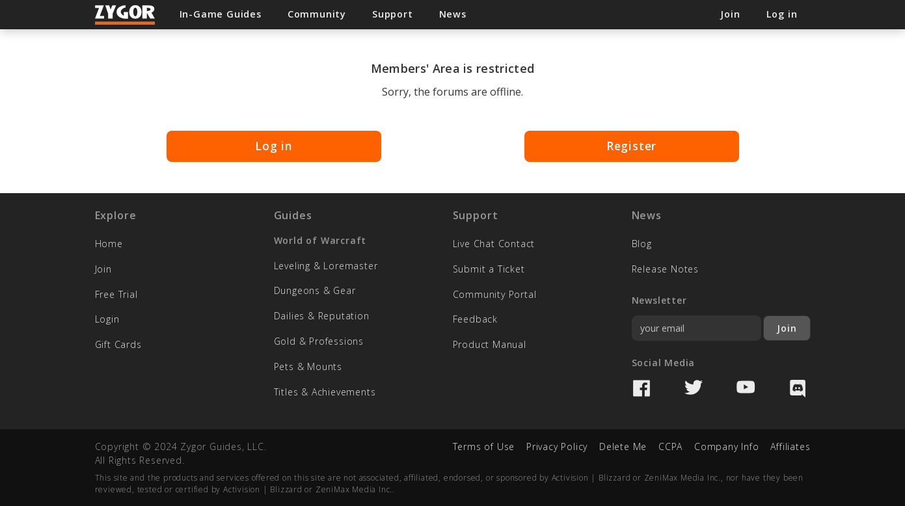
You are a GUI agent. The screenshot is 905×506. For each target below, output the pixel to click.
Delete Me (623, 446)
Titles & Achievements (325, 392)
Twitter (693, 388)
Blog (642, 243)
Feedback (475, 319)
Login (107, 319)
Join (103, 269)
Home (109, 243)
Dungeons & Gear (315, 290)
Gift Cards (121, 344)
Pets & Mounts (308, 366)
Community (317, 14)
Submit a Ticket (489, 269)
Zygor (125, 15)
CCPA (670, 446)
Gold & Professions (319, 341)
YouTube (745, 388)
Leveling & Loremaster (326, 266)
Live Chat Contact (494, 243)
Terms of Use (484, 446)
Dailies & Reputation (322, 316)
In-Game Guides (221, 14)
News (452, 14)
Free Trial (116, 294)
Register (631, 145)
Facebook (641, 388)
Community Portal (495, 294)
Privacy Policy (557, 446)
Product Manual (489, 344)
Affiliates (790, 446)
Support (392, 14)
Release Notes (665, 269)
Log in (273, 145)
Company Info (726, 446)
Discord (797, 388)
